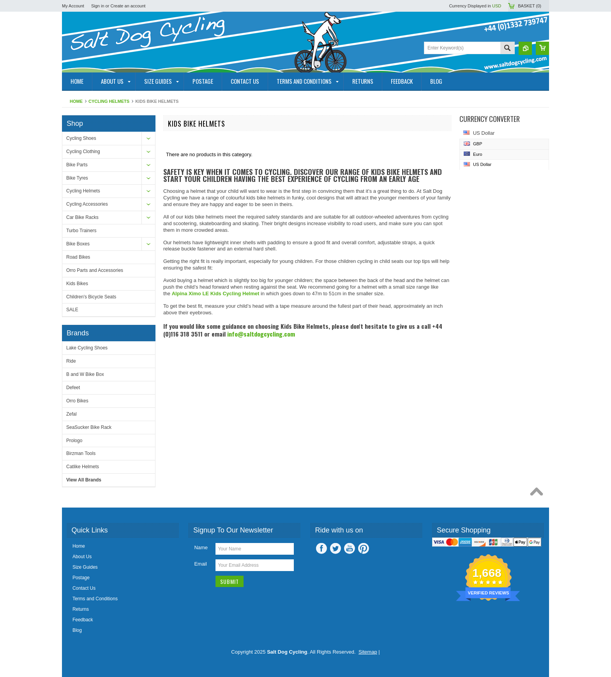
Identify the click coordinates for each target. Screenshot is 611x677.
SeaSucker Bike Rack (88, 427)
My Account (73, 6)
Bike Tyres (77, 178)
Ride (71, 361)
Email (200, 564)
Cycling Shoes (81, 138)
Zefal (71, 414)
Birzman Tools (80, 453)
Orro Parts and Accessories (94, 270)
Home (76, 101)
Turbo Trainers (81, 230)
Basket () (529, 6)
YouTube (349, 548)
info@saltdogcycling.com (261, 333)
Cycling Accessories (87, 204)
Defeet (73, 387)
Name (201, 547)
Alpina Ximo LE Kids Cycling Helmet (216, 293)
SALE (72, 309)
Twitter (335, 548)
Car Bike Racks (82, 217)
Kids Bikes (77, 283)
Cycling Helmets (108, 101)
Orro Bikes (77, 401)
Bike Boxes (78, 244)
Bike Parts (77, 164)
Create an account (127, 6)
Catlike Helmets (82, 466)
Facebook (321, 548)
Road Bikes (78, 257)
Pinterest (363, 548)
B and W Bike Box (85, 374)
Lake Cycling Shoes (87, 348)
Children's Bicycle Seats (91, 297)
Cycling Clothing (83, 151)
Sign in (97, 6)
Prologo (74, 440)
